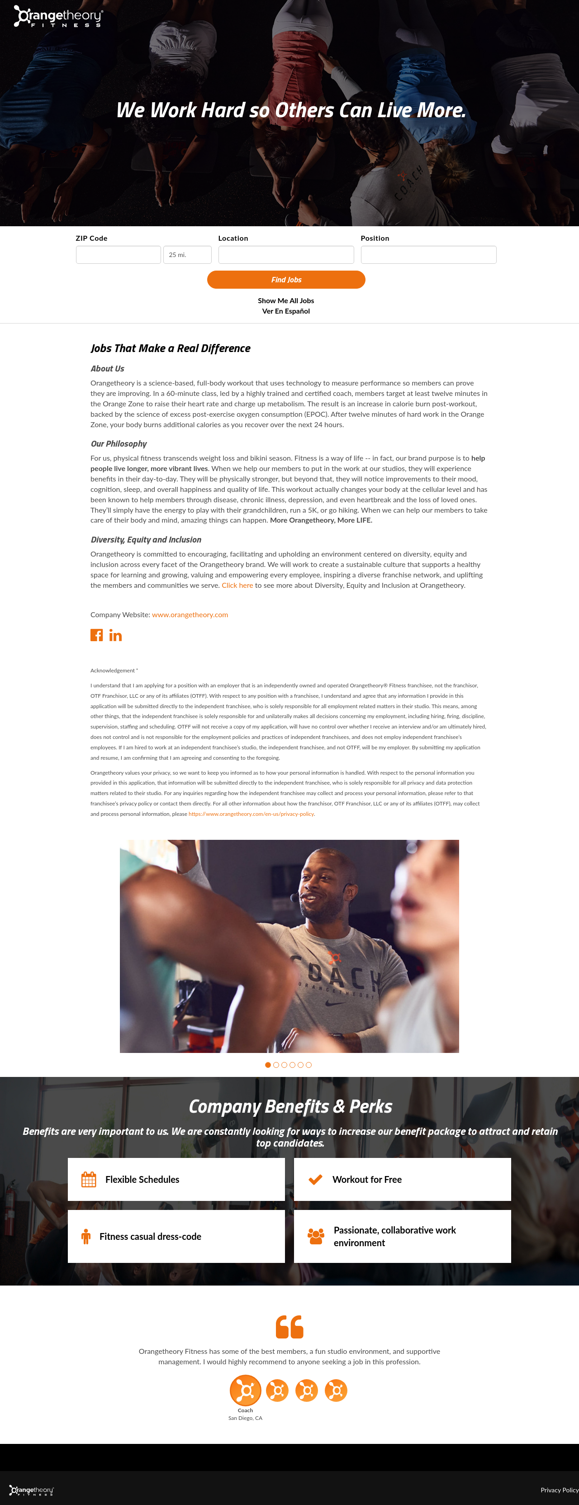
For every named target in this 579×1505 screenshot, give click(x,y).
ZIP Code (92, 237)
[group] (289, 946)
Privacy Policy (560, 1490)
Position (375, 237)
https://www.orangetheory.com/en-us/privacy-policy (251, 813)
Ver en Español (286, 310)
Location (233, 237)
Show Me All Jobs (286, 300)
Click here (237, 585)
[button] (268, 1065)
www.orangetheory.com (190, 614)
